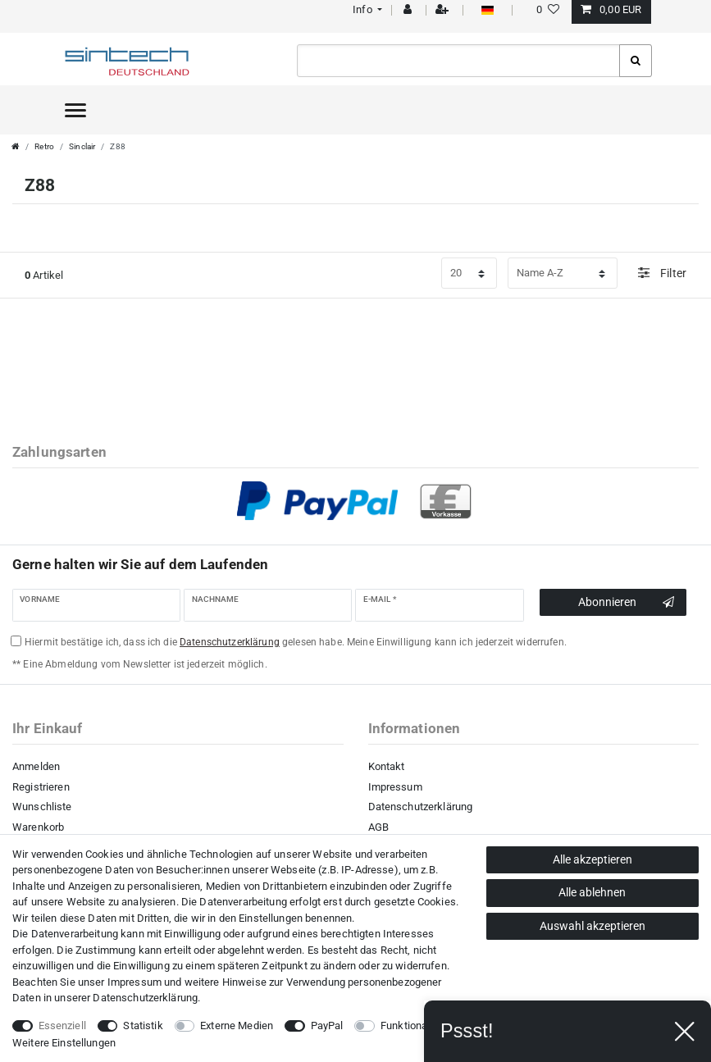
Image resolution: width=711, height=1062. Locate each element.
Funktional (405, 1025)
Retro (44, 146)
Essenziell (62, 1025)
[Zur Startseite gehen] (15, 146)
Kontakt (386, 766)
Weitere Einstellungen (64, 1043)
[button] (366, 9)
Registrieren (41, 787)
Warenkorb (38, 827)
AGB (378, 827)
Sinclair (82, 146)
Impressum (395, 787)
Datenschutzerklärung (420, 806)
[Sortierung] (563, 273)
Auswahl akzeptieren (592, 925)
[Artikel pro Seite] (469, 273)
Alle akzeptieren (592, 859)
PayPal (327, 1025)
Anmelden (36, 766)
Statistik (142, 1025)
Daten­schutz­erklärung (145, 997)
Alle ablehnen (592, 892)
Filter (662, 273)
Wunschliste (42, 806)
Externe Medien (236, 1025)
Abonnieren (626, 602)
